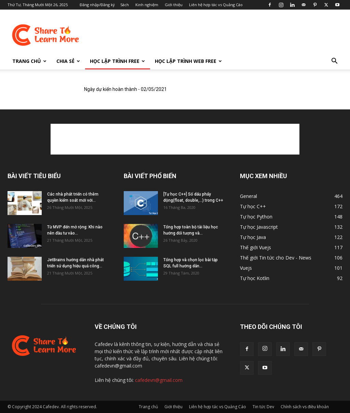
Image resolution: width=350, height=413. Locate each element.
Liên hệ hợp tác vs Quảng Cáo (216, 4)
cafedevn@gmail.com (159, 380)
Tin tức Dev (263, 407)
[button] (334, 61)
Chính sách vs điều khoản (305, 407)
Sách (124, 4)
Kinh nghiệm (146, 4)
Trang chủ (29, 61)
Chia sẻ (68, 61)
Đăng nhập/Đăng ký (97, 4)
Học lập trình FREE (117, 61)
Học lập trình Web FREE (188, 61)
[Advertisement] (218, 34)
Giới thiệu (174, 4)
